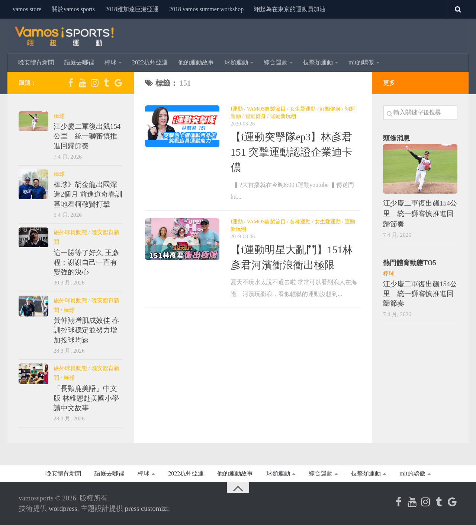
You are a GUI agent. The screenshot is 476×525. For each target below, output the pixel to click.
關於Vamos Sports (73, 9)
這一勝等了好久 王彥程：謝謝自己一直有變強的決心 (86, 262)
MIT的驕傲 (361, 62)
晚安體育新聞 (36, 62)
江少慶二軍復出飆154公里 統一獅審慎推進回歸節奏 (87, 136)
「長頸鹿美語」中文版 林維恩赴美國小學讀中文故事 (86, 398)
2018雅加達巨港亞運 (132, 9)
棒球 (110, 62)
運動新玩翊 (283, 116)
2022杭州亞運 (150, 62)
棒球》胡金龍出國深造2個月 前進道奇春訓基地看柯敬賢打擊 (88, 194)
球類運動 (236, 62)
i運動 (237, 109)
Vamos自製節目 (266, 109)
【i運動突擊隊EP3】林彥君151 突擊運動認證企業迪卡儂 (292, 152)
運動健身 (255, 116)
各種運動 (300, 222)
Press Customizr (146, 508)
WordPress (63, 508)
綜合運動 (275, 62)
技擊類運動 (318, 62)
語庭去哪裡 (79, 62)
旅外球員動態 (70, 232)
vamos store (27, 9)
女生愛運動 (303, 109)
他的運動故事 (196, 62)
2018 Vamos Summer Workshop (206, 9)
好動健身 (330, 109)
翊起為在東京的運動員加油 (289, 9)
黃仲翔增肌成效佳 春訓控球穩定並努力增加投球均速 (86, 330)
